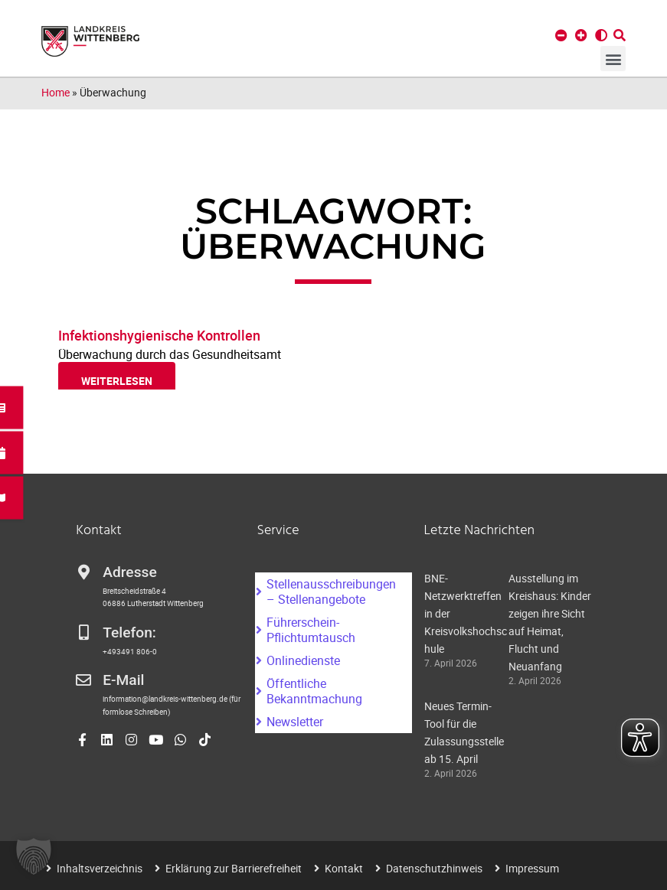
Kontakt (344, 868)
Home (55, 92)
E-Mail (123, 680)
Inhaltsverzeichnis (99, 868)
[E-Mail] (83, 680)
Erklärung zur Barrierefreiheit (233, 868)
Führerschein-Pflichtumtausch (310, 630)
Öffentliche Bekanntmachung (314, 691)
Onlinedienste (303, 660)
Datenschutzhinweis (434, 868)
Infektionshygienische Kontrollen (159, 335)
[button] (613, 58)
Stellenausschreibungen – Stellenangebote (331, 591)
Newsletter (294, 721)
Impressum (532, 868)
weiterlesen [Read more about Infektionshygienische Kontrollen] (116, 380)
